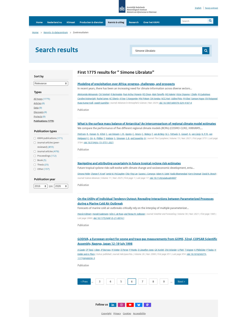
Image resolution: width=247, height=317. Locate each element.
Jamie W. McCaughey (115, 173)
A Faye (122, 98)
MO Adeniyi (170, 94)
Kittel (102, 134)
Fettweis (174, 134)
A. (190, 134)
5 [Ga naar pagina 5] (121, 281)
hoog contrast (211, 8)
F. (152, 134)
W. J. (167, 134)
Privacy (117, 313)
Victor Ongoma (183, 94)
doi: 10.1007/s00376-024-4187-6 (175, 102)
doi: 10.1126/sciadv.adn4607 (163, 177)
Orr (91, 138)
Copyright (106, 313)
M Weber (116, 249)
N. (98, 134)
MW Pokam (144, 98)
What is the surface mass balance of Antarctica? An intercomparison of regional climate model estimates (147, 123)
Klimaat (71, 22)
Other (43, 168)
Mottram (82, 134)
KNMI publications (50, 138)
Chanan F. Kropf (98, 173)
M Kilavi (186, 98)
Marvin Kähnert (85, 213)
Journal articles (48, 151)
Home (39, 22)
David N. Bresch (209, 173)
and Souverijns (137, 138)
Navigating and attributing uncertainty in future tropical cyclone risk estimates (129, 163)
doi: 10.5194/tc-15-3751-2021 (99, 142)
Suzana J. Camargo (146, 173)
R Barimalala (116, 94)
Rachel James (102, 98)
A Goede (81, 249)
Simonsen (121, 138)
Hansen (92, 134)
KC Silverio (114, 98)
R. (88, 134)
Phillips (100, 138)
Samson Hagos (197, 98)
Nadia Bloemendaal (178, 173)
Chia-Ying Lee (131, 173)
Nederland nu (54, 22)
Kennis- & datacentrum (56, 32)
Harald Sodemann (100, 213)
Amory (138, 134)
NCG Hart (165, 98)
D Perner (124, 249)
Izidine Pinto (176, 98)
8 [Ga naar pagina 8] (153, 281)
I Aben (97, 249)
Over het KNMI (151, 22)
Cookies (127, 313)
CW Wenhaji (104, 94)
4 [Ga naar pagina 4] (110, 281)
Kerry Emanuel (194, 173)
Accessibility (139, 313)
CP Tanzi (89, 249)
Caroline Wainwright (87, 98)
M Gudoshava (204, 94)
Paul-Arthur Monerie (132, 94)
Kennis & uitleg (116, 22)
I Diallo (194, 94)
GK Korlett (159, 249)
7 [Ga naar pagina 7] (142, 281)
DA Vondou (155, 98)
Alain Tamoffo (158, 94)
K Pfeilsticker (199, 249)
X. (179, 134)
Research (134, 22)
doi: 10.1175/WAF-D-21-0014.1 (109, 218)
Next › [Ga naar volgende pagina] (181, 281)
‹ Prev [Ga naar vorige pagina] (84, 281)
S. (115, 138)
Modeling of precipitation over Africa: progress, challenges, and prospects (126, 84)
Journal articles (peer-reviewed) (48, 144)
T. (104, 138)
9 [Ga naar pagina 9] (164, 281)
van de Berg (159, 134)
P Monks (133, 249)
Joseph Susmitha (101, 102)
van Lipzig (196, 134)
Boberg (147, 134)
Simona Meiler (84, 173)
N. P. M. (204, 134)
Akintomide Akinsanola (88, 94)
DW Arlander (171, 249)
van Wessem (114, 134)
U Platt (181, 249)
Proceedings (47, 155)
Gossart (184, 134)
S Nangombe (132, 98)
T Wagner (189, 249)
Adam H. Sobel (162, 173)
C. (107, 134)
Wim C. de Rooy (116, 213)
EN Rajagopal (211, 98)
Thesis (43, 164)
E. (88, 138)
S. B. (128, 138)
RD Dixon (146, 94)
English (198, 8)
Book (41, 160)
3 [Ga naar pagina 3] (100, 281)
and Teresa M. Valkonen (134, 213)
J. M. (122, 134)
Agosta (128, 134)
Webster (109, 138)
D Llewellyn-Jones (146, 249)
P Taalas (210, 249)
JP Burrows (106, 249)
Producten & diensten (91, 22)
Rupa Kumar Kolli (85, 102)
